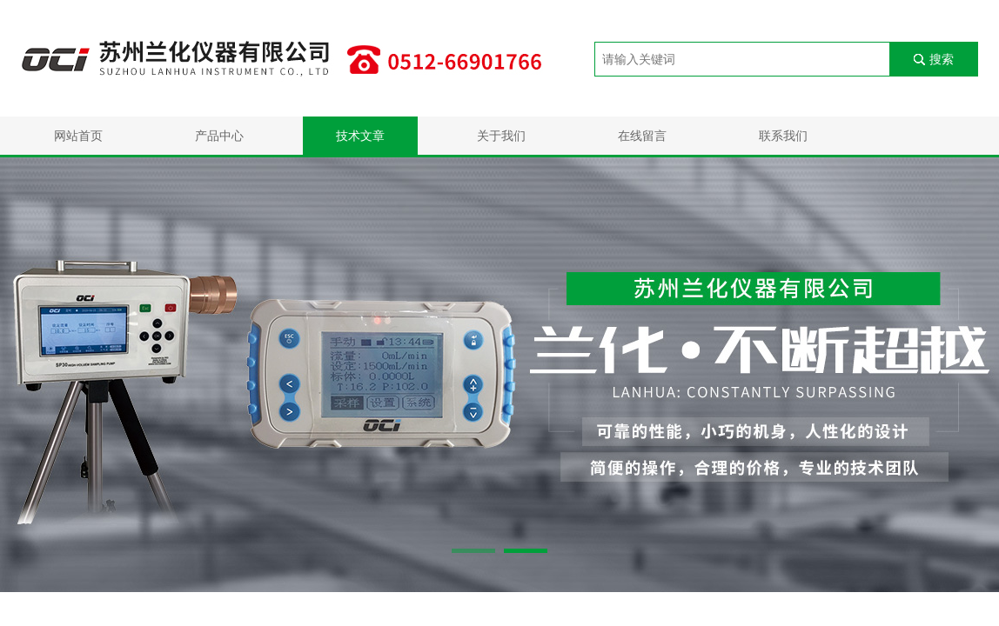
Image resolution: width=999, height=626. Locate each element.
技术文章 (360, 136)
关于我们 (501, 136)
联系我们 (783, 136)
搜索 (941, 59)
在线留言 (642, 136)
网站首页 (78, 136)
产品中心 (219, 136)
